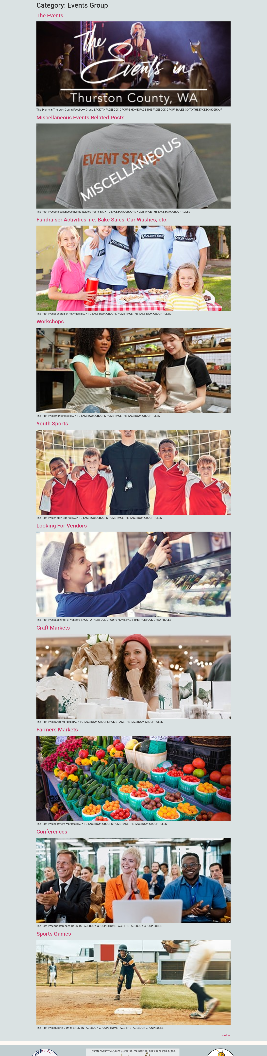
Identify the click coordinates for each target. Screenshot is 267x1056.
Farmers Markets (57, 729)
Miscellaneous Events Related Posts (80, 117)
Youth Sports (52, 423)
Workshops (50, 321)
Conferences (51, 831)
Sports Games (53, 933)
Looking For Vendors (61, 525)
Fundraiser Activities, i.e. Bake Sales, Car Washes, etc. (102, 219)
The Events (49, 15)
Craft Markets (53, 627)
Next (226, 1035)
